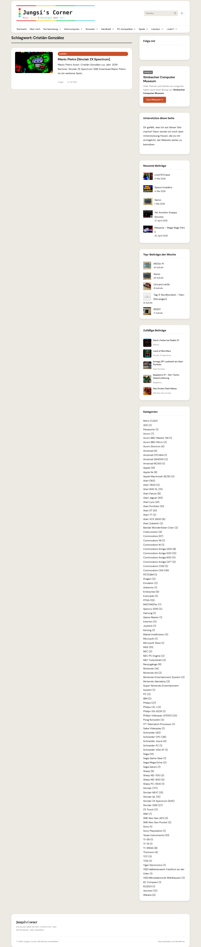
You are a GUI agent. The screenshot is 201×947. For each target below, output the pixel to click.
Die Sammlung (52, 29)
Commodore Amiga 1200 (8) (159, 549)
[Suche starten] (175, 13)
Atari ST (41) (150, 510)
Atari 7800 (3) (151, 485)
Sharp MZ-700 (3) (153, 775)
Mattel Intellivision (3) (155, 634)
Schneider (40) (151, 732)
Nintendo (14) (151, 668)
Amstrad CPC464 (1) (155, 455)
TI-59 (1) (148, 839)
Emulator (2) (150, 583)
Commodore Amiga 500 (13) (159, 553)
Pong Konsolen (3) (153, 719)
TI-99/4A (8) (150, 848)
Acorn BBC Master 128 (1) (157, 438)
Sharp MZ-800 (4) (153, 779)
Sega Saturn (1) (151, 767)
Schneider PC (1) (152, 745)
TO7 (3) (147, 856)
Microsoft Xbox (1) (153, 643)
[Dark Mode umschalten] (182, 13)
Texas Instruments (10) (156, 835)
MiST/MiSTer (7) (152, 604)
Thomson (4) (150, 852)
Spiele (143, 29)
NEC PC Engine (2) (154, 655)
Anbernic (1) (150, 587)
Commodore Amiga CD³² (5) (159, 562)
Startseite (22, 29)
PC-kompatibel (126, 29)
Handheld (107, 29)
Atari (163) (149, 480)
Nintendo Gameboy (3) (156, 681)
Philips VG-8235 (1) (154, 711)
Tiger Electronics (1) (154, 865)
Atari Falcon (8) (152, 493)
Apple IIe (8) (150, 472)
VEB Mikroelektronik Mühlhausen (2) (164, 877)
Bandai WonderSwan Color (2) (160, 527)
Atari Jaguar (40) (153, 497)
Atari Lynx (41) (151, 502)
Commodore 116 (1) (154, 540)
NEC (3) (147, 651)
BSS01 (157, 309)
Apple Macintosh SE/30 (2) (158, 476)
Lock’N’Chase (162, 174)
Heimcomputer (73, 29)
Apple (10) (149, 467)
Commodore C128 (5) (155, 566)
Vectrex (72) (150, 890)
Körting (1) (149, 630)
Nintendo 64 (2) (152, 672)
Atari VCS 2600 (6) (154, 519)
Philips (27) (149, 702)
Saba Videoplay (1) (154, 728)
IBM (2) (147, 698)
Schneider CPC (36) (154, 737)
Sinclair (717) (150, 788)
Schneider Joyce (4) (154, 741)
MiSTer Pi (159, 263)
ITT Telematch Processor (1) (159, 724)
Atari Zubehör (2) (153, 523)
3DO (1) (147, 425)
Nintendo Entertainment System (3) (164, 677)
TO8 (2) (147, 860)
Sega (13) (148, 754)
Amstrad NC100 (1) (154, 463)
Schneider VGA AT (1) (155, 749)
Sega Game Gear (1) (154, 758)
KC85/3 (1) (149, 886)
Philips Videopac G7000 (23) (160, 715)
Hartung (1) (149, 613)
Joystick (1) (149, 625)
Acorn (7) (148, 433)
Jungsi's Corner (30, 941)
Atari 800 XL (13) (153, 489)
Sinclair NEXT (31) (153, 792)
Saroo (158, 200)
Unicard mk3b (162, 284)
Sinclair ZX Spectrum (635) (158, 801)
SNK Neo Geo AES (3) (155, 818)
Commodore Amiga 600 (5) (159, 557)
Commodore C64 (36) (156, 570)
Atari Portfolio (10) (153, 506)
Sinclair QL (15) (151, 796)
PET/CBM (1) (150, 574)
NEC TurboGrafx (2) (154, 660)
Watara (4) (149, 895)
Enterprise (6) (151, 591)
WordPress (180, 941)
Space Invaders (163, 187)
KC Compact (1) (152, 882)
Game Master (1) (152, 617)
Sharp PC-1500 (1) (153, 784)
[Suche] (158, 13)
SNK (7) (147, 814)
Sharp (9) (148, 771)
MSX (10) (148, 647)
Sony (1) (147, 826)
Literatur (157, 29)
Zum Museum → (154, 99)
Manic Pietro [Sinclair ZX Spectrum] (84, 59)
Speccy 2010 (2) (152, 608)
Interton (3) (149, 621)
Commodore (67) (153, 536)
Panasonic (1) (150, 429)
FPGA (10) (149, 600)
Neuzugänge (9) (152, 664)
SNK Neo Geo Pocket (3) (157, 822)
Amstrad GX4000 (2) (155, 459)
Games (63, 54)
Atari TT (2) (149, 514)
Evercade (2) (150, 596)
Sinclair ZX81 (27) (153, 805)
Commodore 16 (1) (153, 544)
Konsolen (92, 29)
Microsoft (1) (150, 638)
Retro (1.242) (150, 420)
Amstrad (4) (150, 450)
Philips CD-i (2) (152, 707)
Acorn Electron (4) (153, 446)
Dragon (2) (149, 578)
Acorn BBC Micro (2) (155, 442)
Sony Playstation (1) (154, 830)
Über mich (35, 29)
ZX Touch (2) (150, 809)
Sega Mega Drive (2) (154, 762)
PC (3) (146, 694)
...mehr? (171, 29)
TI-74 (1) (147, 843)
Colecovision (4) (152, 532)
